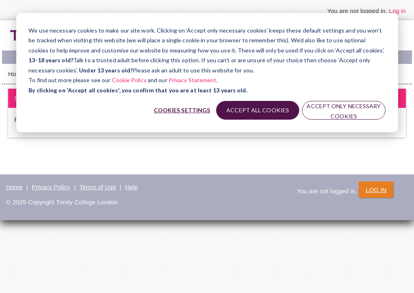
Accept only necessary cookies (344, 111)
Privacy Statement (193, 80)
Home (14, 187)
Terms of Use (97, 187)
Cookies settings (182, 110)
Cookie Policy (129, 80)
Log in (397, 10)
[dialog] (207, 72)
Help (131, 187)
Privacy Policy (51, 187)
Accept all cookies (257, 110)
